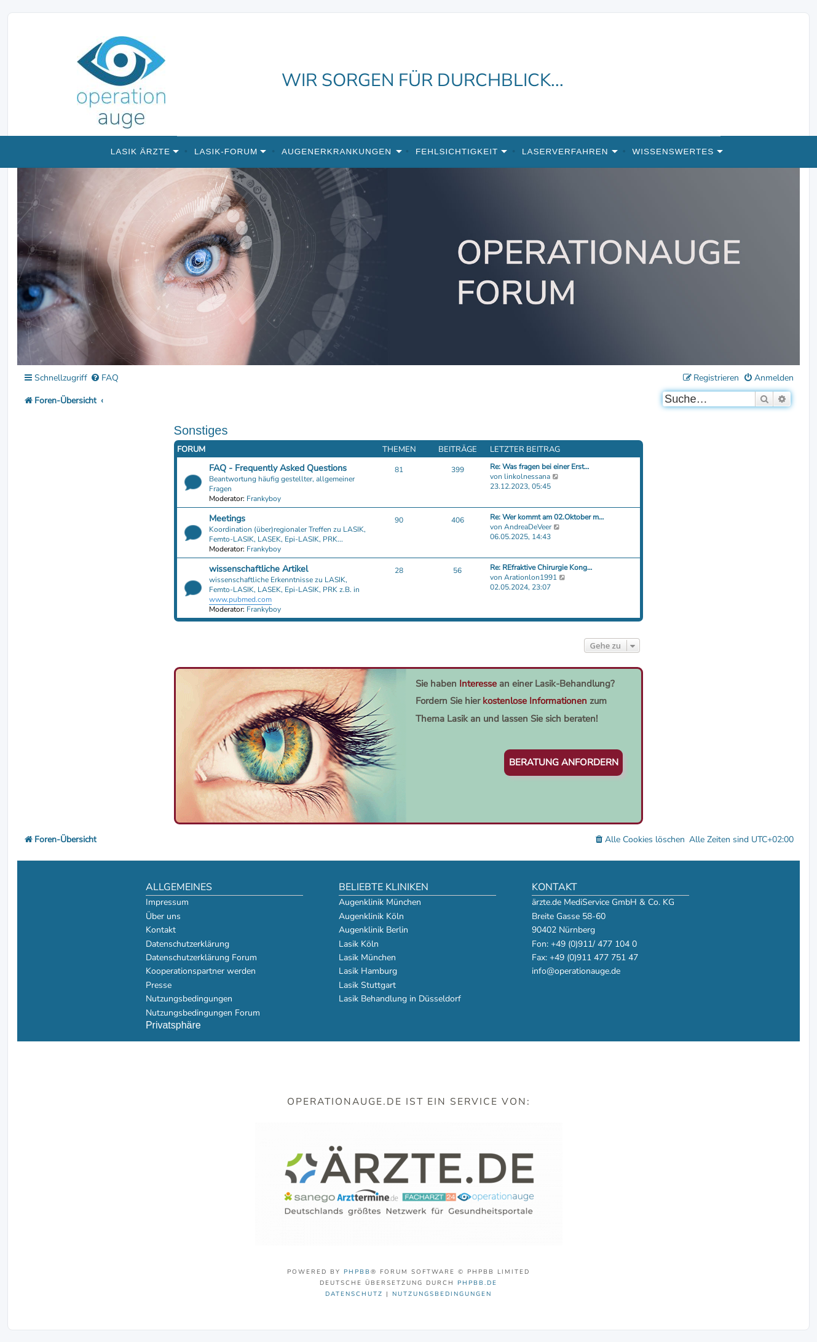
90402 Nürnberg (563, 930)
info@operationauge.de (576, 971)
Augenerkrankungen (337, 151)
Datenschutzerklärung (187, 944)
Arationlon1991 (530, 577)
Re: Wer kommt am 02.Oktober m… (547, 517)
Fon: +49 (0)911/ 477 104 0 (584, 944)
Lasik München (367, 957)
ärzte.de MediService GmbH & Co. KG (603, 902)
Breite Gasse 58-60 (569, 916)
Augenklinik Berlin (373, 930)
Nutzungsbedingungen (189, 999)
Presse (159, 985)
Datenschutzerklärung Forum (201, 957)
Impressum (167, 902)
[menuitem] (104, 378)
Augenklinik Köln (371, 916)
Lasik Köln (359, 944)
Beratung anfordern (563, 762)
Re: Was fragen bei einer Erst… (539, 467)
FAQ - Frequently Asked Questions (278, 468)
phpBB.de (477, 1283)
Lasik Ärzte (140, 151)
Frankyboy (264, 498)
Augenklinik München (380, 902)
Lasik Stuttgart (367, 985)
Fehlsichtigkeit (457, 151)
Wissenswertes (673, 151)
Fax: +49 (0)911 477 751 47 (585, 957)
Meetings (227, 518)
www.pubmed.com (240, 599)
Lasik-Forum (226, 151)
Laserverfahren (565, 151)
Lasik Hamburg (368, 971)
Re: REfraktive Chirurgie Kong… (541, 567)
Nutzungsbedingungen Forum (203, 1013)
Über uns (163, 916)
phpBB (357, 1272)
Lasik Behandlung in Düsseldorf (400, 999)
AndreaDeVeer (527, 527)
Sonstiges (201, 430)
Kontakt (161, 930)
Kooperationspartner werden (201, 971)
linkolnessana (527, 476)
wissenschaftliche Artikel (258, 568)
